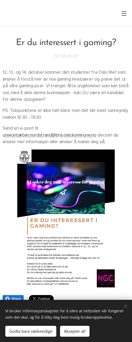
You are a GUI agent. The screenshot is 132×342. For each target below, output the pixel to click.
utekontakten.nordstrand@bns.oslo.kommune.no (49, 134)
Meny (124, 13)
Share (13, 299)
